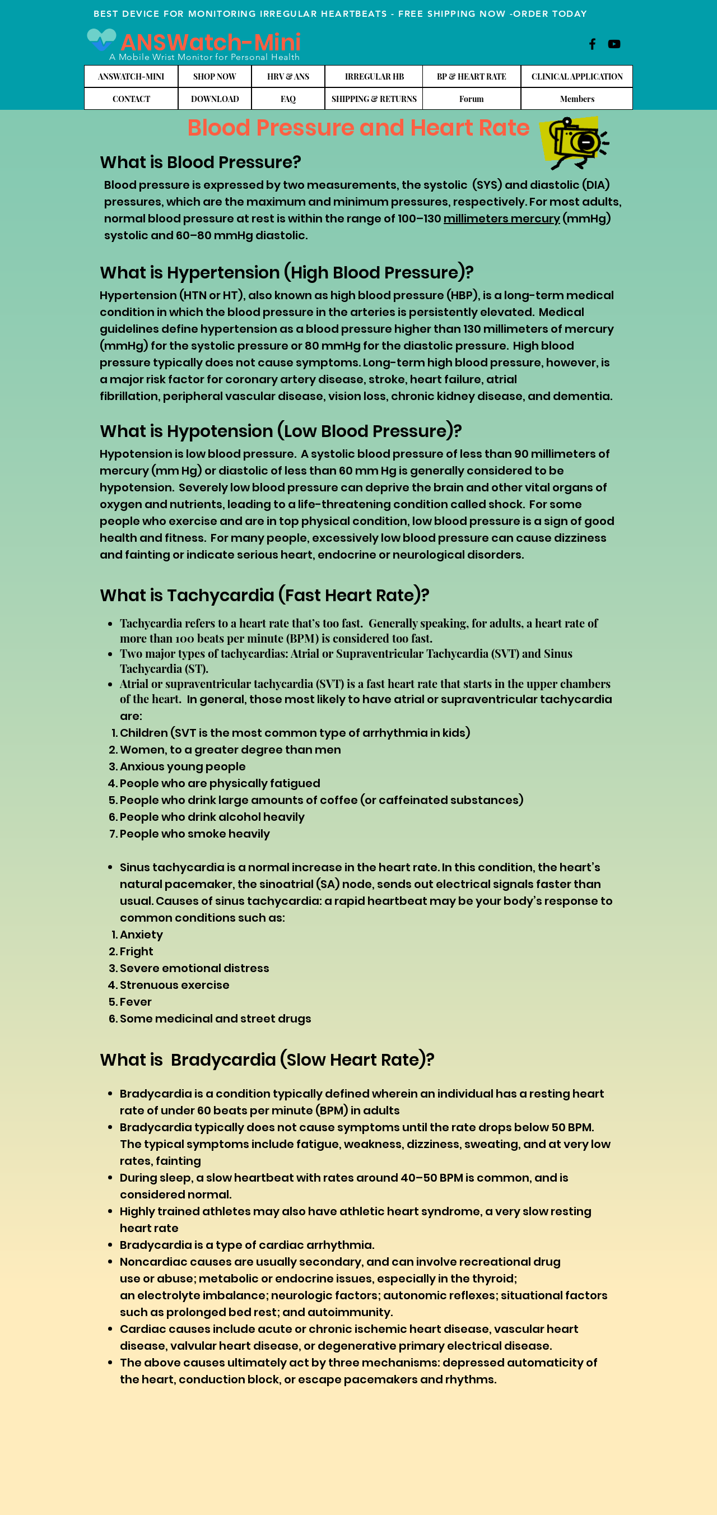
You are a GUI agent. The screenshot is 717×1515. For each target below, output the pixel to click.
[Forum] (471, 98)
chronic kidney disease (457, 396)
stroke (387, 379)
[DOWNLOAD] (215, 98)
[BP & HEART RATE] (471, 76)
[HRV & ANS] (288, 76)
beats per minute (263, 1110)
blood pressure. (254, 454)
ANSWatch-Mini (210, 42)
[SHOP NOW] (215, 76)
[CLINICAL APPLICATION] (577, 76)
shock (505, 504)
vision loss (357, 396)
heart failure (445, 379)
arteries (374, 312)
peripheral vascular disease (243, 396)
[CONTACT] (131, 98)
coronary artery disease (294, 379)
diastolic (555, 185)
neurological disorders (457, 555)
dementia (581, 396)
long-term (534, 295)
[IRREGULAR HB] (374, 76)
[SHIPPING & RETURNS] (374, 98)
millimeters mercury (502, 218)
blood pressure (270, 312)
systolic (445, 185)
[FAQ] (288, 98)
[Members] (577, 98)
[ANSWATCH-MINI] (131, 76)
